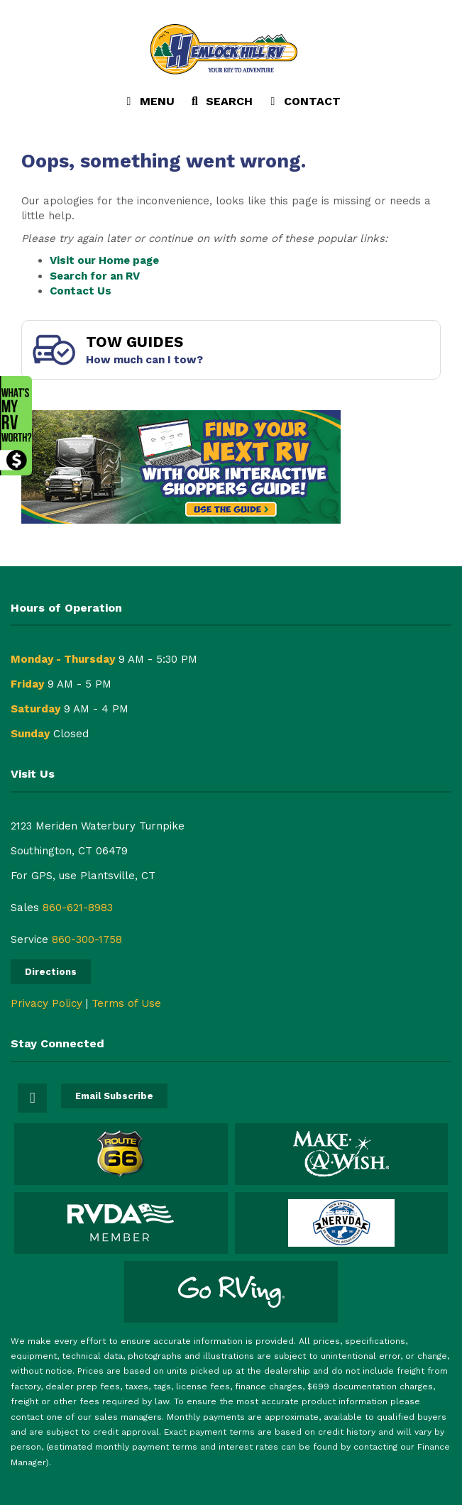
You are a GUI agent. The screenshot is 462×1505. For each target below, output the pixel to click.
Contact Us (80, 291)
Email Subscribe (114, 1096)
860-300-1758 (87, 939)
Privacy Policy (46, 1003)
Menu (151, 104)
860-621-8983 (78, 907)
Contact (303, 104)
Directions (51, 971)
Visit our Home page (104, 260)
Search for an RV (95, 276)
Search (220, 104)
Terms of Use (126, 1003)
